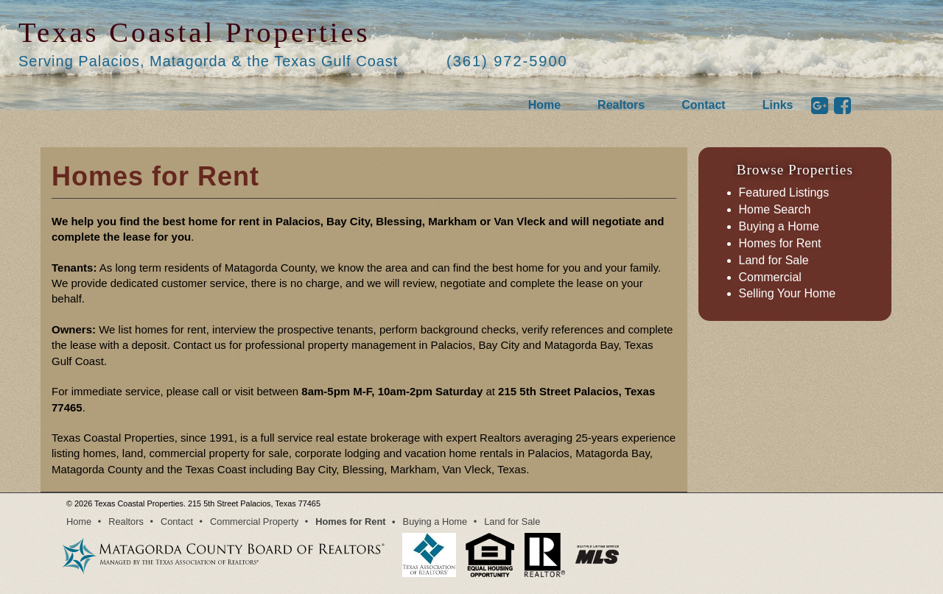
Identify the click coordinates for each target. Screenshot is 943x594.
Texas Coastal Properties (194, 32)
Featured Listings (784, 192)
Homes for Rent (780, 243)
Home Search (775, 209)
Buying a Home (779, 226)
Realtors (621, 105)
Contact (703, 105)
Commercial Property (254, 521)
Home (544, 105)
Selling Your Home (787, 293)
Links (778, 105)
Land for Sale (774, 260)
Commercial (770, 277)
